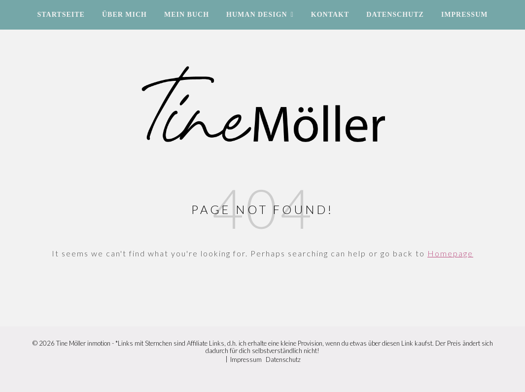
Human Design (256, 14)
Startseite (61, 14)
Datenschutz (395, 14)
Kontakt (330, 14)
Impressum (464, 14)
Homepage (450, 253)
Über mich (124, 14)
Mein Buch (186, 14)
